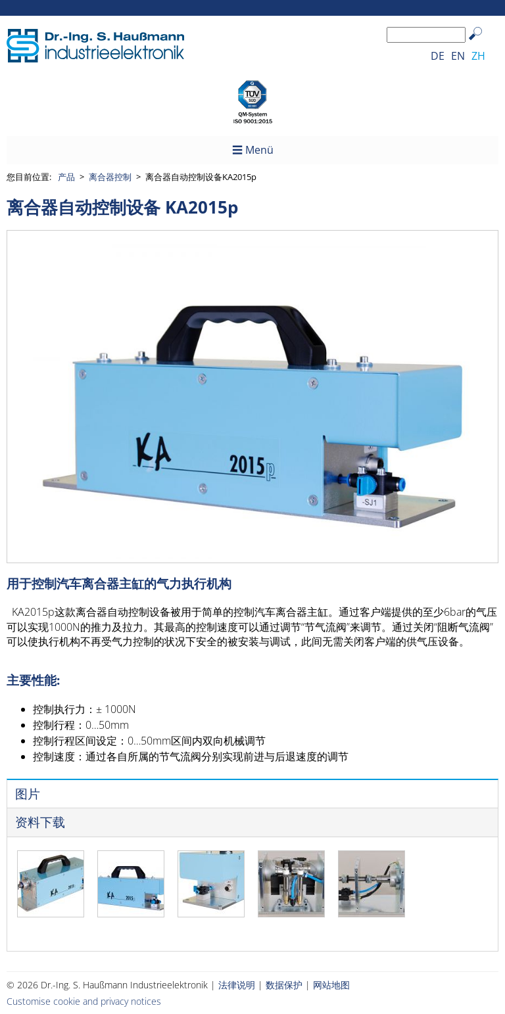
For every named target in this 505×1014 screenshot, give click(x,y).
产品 (66, 177)
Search (482, 43)
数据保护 (284, 985)
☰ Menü (253, 150)
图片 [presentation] (27, 793)
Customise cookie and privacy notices (84, 1001)
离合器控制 (110, 177)
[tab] (252, 793)
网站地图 (331, 985)
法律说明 (236, 985)
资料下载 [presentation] (40, 822)
